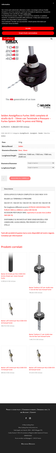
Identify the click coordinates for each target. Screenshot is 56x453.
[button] (51, 39)
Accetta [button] (28, 28)
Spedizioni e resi (42, 409)
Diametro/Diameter (9, 163)
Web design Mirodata (28, 444)
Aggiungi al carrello (20, 178)
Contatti (33, 412)
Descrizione (8, 189)
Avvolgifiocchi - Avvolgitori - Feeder (31, 133)
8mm (20, 150)
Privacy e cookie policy (13, 409)
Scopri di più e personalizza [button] (28, 33)
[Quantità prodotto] (4, 178)
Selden (3, 136)
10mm (25, 150)
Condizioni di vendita (29, 409)
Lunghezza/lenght (8, 168)
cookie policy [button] (27, 14)
